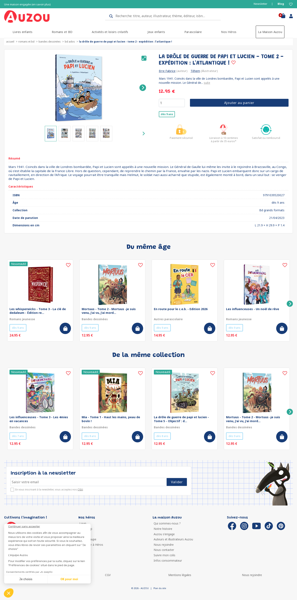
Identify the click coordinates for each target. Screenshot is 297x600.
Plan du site (159, 588)
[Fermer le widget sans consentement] (49, 526)
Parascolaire (193, 32)
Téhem (195, 71)
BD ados (70, 41)
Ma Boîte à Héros (91, 545)
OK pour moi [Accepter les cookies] (69, 579)
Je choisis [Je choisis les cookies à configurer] (25, 579)
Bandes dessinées (50, 41)
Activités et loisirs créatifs (110, 32)
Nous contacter (164, 550)
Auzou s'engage (164, 534)
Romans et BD (62, 32)
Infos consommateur (168, 560)
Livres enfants (22, 32)
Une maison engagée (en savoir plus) (27, 4)
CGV (108, 575)
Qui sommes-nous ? (167, 523)
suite (207, 83)
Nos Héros (228, 32)
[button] (9, 593)
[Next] (142, 87)
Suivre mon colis (164, 555)
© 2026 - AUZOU (140, 588)
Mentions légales (179, 575)
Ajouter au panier (239, 102)
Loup (82, 523)
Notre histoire (163, 529)
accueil (10, 41)
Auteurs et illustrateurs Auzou (173, 539)
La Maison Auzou (270, 32)
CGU (80, 489)
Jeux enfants (156, 32)
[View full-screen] (143, 58)
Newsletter (260, 3)
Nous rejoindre (164, 545)
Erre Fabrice (167, 71)
